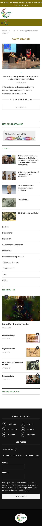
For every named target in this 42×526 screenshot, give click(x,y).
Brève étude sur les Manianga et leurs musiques (26, 188)
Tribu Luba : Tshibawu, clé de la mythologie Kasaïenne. (28, 174)
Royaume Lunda (8, 349)
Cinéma (5, 227)
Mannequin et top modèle (13, 256)
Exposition (6, 239)
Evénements (7, 233)
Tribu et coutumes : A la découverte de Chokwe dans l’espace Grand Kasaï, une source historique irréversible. (29, 160)
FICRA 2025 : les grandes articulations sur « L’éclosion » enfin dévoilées (21, 77)
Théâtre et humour (10, 262)
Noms (5, 462)
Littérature (6, 250)
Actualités (4, 2)
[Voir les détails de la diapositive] (19, 136)
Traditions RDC (8, 268)
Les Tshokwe (23, 199)
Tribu (4, 274)
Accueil (4, 31)
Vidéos (5, 280)
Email (5, 472)
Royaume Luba (8, 376)
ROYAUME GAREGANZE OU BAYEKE (12, 363)
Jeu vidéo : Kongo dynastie (15, 324)
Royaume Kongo (8, 335)
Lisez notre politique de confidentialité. (19, 488)
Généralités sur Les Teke (28, 213)
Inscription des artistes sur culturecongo (26, 2)
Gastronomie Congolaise (12, 245)
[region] (19, 136)
